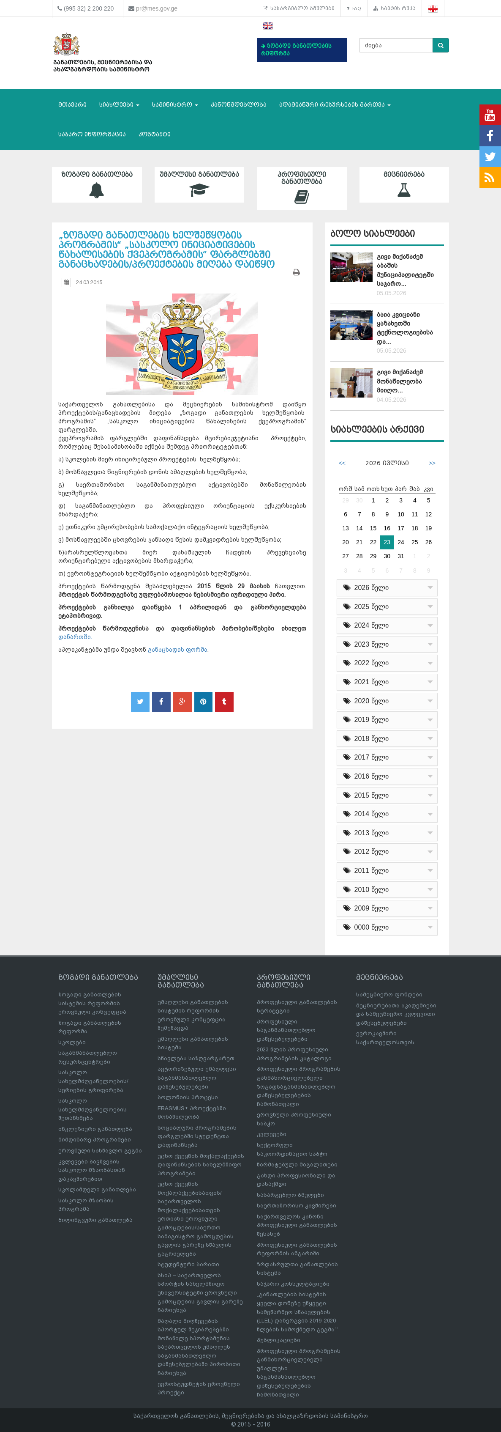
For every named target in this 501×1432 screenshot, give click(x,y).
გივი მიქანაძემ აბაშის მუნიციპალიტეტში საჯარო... (405, 270)
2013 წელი (366, 833)
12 (428, 514)
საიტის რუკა (394, 8)
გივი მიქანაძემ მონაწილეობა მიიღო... (400, 381)
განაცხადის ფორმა (177, 649)
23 (387, 542)
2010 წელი (366, 889)
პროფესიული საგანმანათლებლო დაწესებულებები (286, 1030)
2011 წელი (366, 870)
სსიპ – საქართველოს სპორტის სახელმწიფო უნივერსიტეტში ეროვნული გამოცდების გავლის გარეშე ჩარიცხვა (200, 1292)
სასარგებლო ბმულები (299, 8)
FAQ (354, 8)
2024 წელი (366, 625)
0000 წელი (366, 927)
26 (428, 542)
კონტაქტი (155, 134)
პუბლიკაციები (278, 1340)
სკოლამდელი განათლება (97, 1189)
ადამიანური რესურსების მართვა (335, 104)
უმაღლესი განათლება (199, 184)
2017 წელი (366, 757)
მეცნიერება (404, 184)
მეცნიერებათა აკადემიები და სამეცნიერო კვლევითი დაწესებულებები (396, 1014)
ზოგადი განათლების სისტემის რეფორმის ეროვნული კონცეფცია (92, 1003)
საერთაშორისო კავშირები (296, 1205)
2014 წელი (366, 814)
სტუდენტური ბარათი (188, 1264)
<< (342, 463)
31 (401, 556)
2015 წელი (366, 795)
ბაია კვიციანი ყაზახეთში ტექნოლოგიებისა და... (405, 328)
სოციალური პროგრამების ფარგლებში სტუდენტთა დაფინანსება (197, 1136)
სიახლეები (119, 104)
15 (373, 528)
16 (387, 528)
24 (401, 542)
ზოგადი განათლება (97, 184)
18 (414, 528)
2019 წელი (366, 719)
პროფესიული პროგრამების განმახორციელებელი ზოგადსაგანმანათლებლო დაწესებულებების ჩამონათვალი (298, 1086)
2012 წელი (366, 851)
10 (401, 514)
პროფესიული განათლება (302, 188)
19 (428, 528)
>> (432, 463)
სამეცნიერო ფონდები (389, 994)
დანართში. (75, 637)
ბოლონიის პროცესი (188, 1097)
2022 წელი (366, 663)
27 (345, 556)
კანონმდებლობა (239, 104)
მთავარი (72, 104)
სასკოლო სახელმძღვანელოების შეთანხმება (92, 1109)
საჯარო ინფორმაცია (92, 134)
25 (414, 542)
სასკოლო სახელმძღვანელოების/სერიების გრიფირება (93, 1081)
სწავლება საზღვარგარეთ (196, 1058)
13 (345, 528)
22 (373, 542)
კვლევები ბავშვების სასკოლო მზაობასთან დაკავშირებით (91, 1170)
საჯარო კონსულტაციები (293, 1284)
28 (359, 556)
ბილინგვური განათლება (95, 1220)
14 (359, 528)
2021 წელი (366, 682)
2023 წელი (366, 644)
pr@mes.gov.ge (156, 8)
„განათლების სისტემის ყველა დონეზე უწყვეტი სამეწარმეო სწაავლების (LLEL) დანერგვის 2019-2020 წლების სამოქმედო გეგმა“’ (297, 1311)
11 (414, 514)
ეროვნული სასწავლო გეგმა (100, 1150)
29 (345, 500)
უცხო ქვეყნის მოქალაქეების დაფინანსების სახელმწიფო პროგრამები (201, 1165)
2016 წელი (366, 776)
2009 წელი (366, 908)
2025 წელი (366, 606)
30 (359, 500)
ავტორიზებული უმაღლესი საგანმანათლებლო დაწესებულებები (197, 1077)
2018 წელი (366, 738)
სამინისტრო (175, 104)
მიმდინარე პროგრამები (94, 1139)
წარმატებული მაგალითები (297, 1164)
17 (401, 528)
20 (345, 542)
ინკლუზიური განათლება (95, 1129)
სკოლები (72, 1042)
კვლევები (271, 1134)
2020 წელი (366, 701)
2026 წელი (366, 587)
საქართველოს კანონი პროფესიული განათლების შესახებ (297, 1225)
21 (359, 542)
